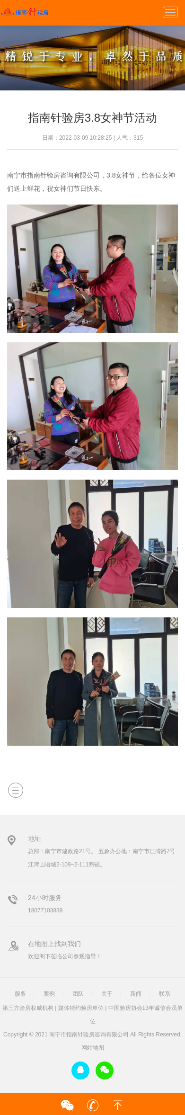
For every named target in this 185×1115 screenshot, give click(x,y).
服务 (20, 993)
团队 (78, 993)
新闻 (135, 993)
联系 (164, 993)
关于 (107, 993)
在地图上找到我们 (54, 943)
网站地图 (92, 1047)
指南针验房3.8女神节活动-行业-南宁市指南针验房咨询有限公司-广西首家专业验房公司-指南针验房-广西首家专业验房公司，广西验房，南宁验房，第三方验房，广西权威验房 (24, 12)
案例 (49, 993)
